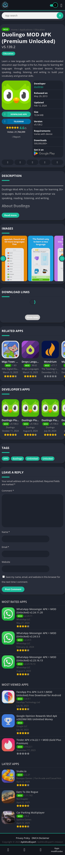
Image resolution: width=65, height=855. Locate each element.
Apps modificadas (57, 850)
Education (39, 29)
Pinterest (32, 162)
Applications (26, 29)
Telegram (45, 162)
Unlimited (32, 458)
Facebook (8, 162)
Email (5, 547)
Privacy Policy (23, 838)
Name (6, 532)
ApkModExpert (28, 841)
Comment (8, 490)
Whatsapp (57, 162)
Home (14, 29)
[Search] (32, 15)
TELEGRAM (13, 121)
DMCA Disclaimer (40, 838)
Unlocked (48, 458)
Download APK (14, 114)
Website (6, 561)
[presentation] (32, 306)
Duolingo (38, 86)
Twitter (20, 162)
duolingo (17, 458)
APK (5, 458)
